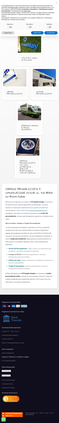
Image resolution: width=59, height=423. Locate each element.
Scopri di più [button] (8, 32)
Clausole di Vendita (8, 388)
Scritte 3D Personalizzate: (17, 249)
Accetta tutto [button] (51, 32)
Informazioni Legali (8, 380)
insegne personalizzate (13, 233)
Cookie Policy (7, 375)
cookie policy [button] (27, 11)
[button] (56, 2)
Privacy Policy (7, 370)
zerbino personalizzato (37, 210)
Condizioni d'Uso (7, 384)
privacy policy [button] (14, 7)
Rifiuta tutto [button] (37, 32)
